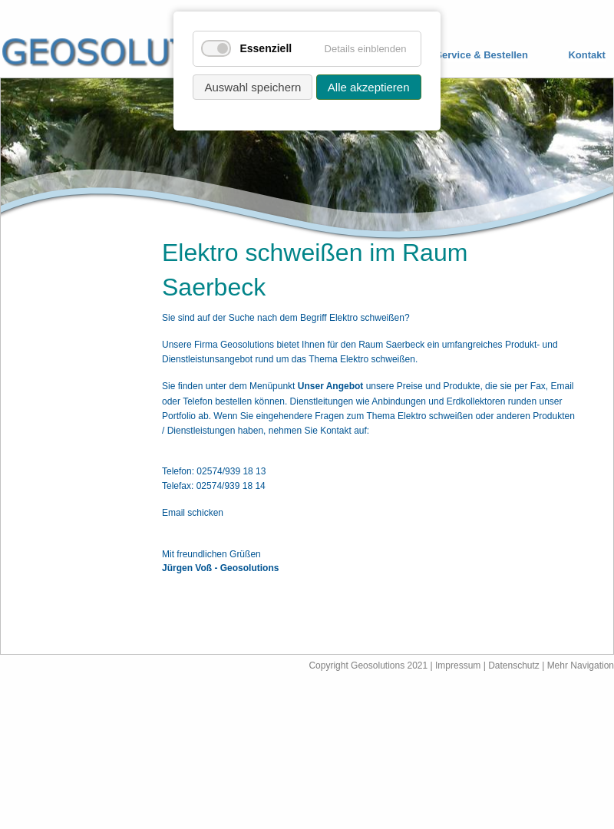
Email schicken (192, 512)
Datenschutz (515, 665)
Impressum (457, 665)
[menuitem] (470, 55)
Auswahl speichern (252, 87)
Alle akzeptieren (369, 87)
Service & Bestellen (481, 55)
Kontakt (586, 55)
